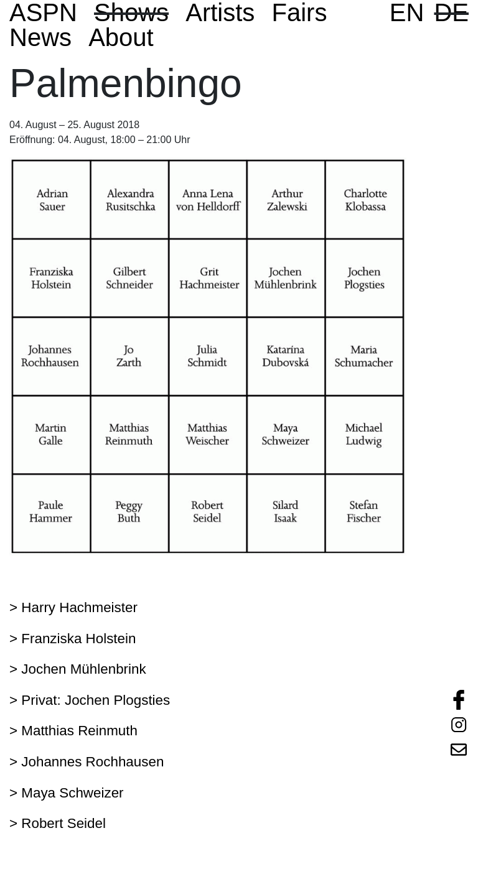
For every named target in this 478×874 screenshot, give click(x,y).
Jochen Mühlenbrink (83, 669)
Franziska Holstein (78, 638)
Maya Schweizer (72, 793)
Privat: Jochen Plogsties (95, 700)
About (121, 37)
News (40, 37)
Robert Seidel (63, 823)
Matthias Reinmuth (79, 730)
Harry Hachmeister (79, 607)
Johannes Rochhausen (92, 761)
